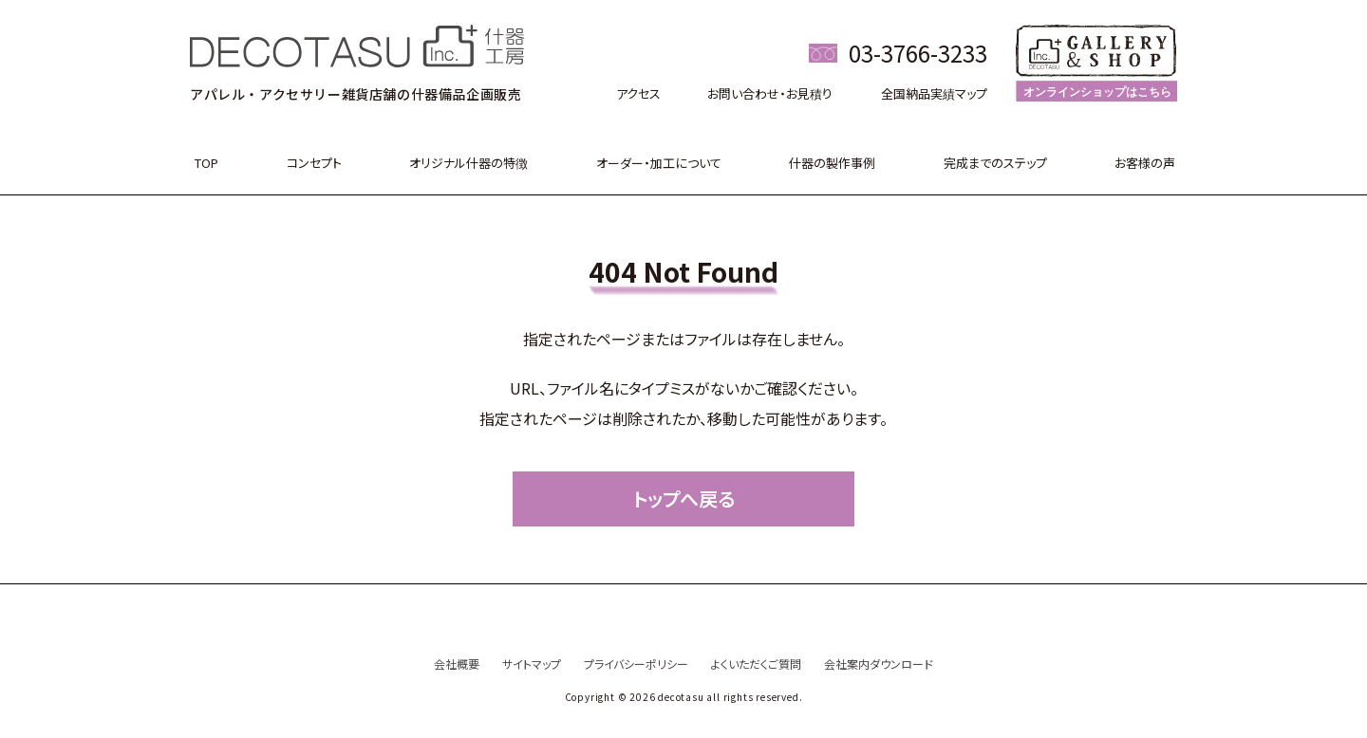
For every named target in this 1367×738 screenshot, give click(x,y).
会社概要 (456, 663)
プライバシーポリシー (636, 663)
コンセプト (314, 163)
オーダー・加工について (658, 163)
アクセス (638, 93)
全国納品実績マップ (934, 93)
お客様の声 (1144, 163)
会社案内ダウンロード (878, 663)
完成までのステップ (995, 163)
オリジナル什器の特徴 (468, 163)
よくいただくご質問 (756, 663)
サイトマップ (531, 663)
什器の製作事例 (832, 163)
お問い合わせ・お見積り (770, 93)
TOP (206, 163)
